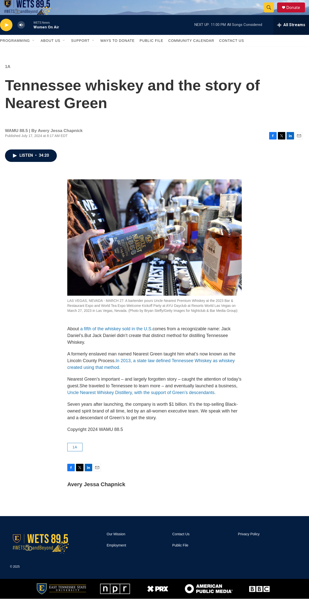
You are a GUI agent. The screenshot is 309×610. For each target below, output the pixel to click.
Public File (151, 52)
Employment (116, 556)
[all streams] (291, 36)
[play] (6, 36)
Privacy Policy (249, 545)
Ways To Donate (117, 52)
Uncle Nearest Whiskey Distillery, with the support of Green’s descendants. (141, 403)
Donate (296, 13)
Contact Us (231, 52)
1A (7, 77)
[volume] (21, 36)
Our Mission (116, 545)
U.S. (148, 340)
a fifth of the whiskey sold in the (112, 340)
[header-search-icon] (271, 13)
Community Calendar (191, 52)
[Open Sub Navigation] (34, 52)
